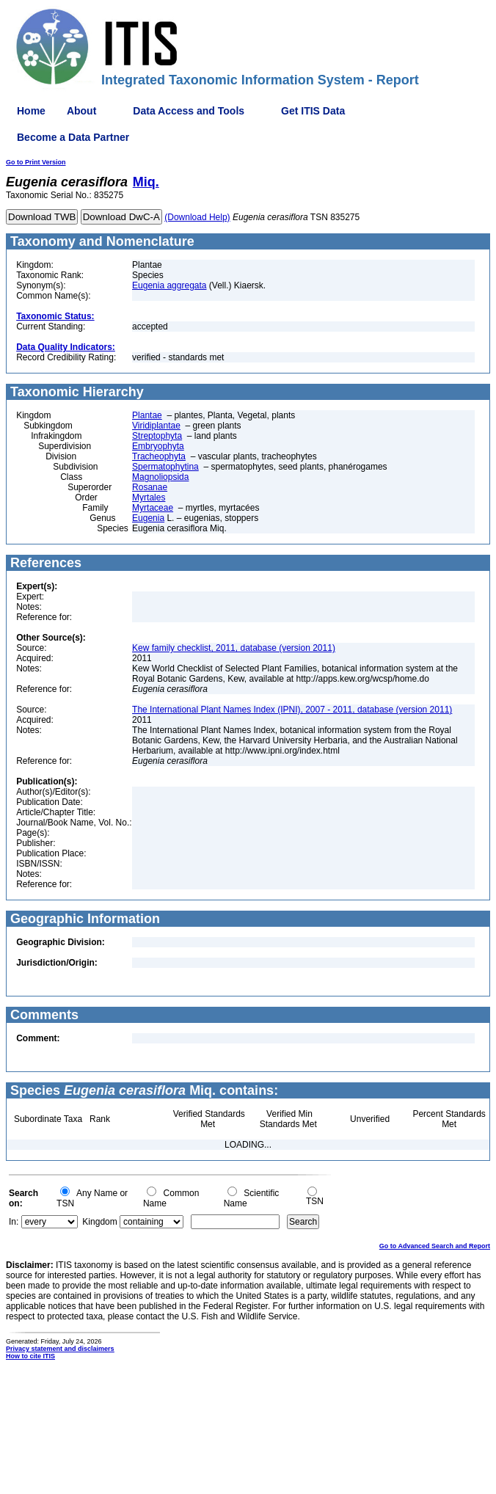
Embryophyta (158, 446)
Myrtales (148, 497)
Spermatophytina (165, 467)
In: (13, 1222)
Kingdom (99, 1222)
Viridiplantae (156, 425)
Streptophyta (157, 436)
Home (31, 111)
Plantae (147, 415)
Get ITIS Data (313, 111)
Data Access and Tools (188, 111)
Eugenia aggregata (169, 285)
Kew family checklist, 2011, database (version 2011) (233, 648)
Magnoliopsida (160, 477)
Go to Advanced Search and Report (434, 1246)
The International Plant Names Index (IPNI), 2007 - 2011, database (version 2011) (292, 709)
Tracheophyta (159, 456)
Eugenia (148, 518)
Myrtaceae (152, 508)
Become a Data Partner (73, 137)
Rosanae (149, 487)
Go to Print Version (36, 162)
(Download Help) (197, 217)
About (81, 111)
